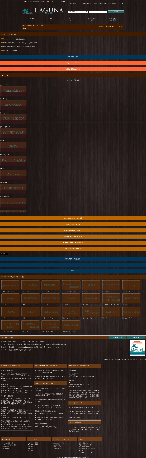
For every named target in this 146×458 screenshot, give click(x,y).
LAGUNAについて (75, 3)
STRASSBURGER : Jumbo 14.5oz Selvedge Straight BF (16, 43)
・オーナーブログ (57, 448)
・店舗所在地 (56, 445)
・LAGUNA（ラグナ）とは (60, 443)
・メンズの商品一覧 (7, 443)
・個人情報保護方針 (84, 446)
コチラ (58, 388)
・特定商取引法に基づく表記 (86, 448)
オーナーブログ (87, 3)
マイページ (121, 3)
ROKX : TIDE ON (7, 50)
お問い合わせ (112, 3)
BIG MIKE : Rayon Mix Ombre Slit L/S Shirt (14, 46)
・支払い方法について (84, 445)
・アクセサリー (5, 446)
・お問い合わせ (56, 446)
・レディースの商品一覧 (8, 445)
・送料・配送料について (85, 443)
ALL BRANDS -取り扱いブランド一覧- (12, 277)
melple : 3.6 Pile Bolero (8, 39)
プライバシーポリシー (100, 3)
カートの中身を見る (73, 80)
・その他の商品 (5, 448)
